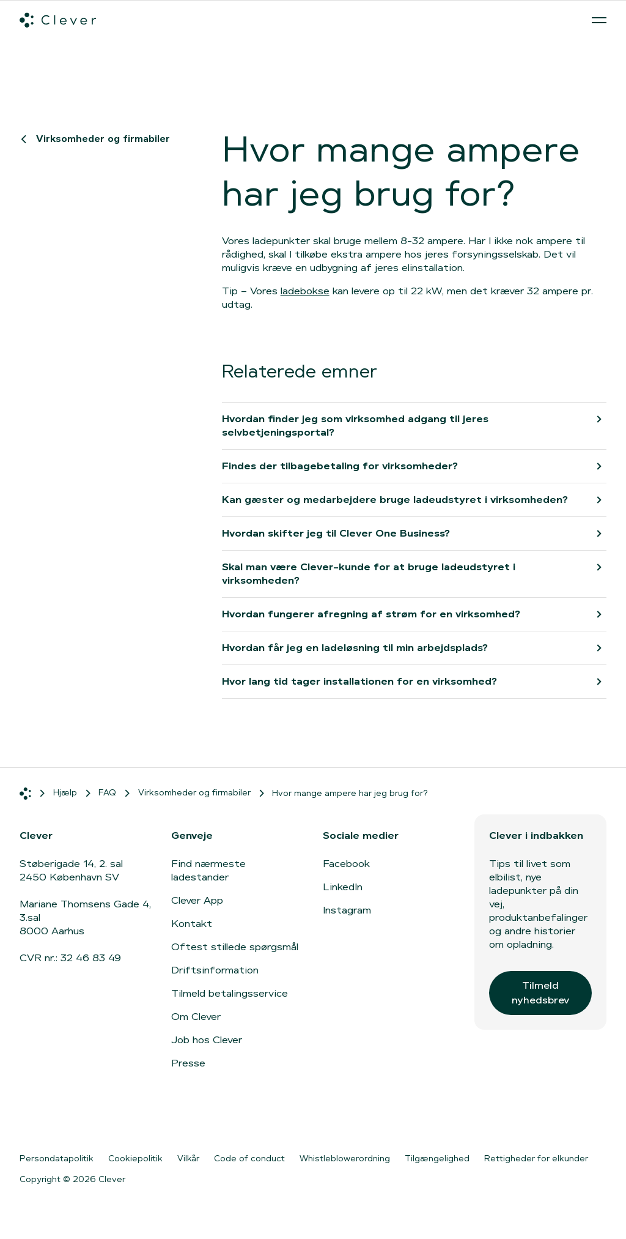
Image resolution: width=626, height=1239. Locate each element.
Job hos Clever (206, 1040)
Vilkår (188, 1158)
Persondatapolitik (57, 1158)
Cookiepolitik (135, 1158)
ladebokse (305, 291)
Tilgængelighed (437, 1158)
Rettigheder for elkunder (536, 1158)
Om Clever (196, 1016)
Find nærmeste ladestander (208, 870)
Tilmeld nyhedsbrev (540, 993)
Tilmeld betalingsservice (229, 993)
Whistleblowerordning (345, 1158)
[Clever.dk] (58, 20)
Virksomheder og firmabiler (97, 138)
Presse (188, 1063)
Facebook (346, 863)
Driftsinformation (215, 970)
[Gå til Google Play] (153, 1119)
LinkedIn (343, 887)
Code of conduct (249, 1158)
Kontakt (191, 923)
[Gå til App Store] (56, 1119)
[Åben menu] (599, 20)
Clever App (197, 900)
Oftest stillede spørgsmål (234, 947)
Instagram (347, 910)
